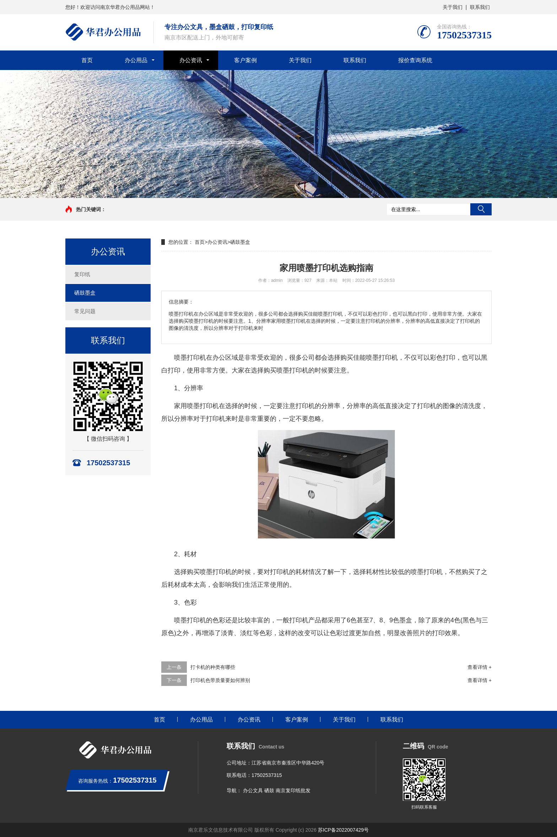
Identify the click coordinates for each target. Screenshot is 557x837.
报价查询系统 (415, 60)
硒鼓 (269, 790)
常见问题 (85, 311)
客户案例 (245, 60)
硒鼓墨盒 (85, 293)
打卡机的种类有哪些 (212, 667)
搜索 (481, 209)
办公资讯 (190, 60)
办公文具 (253, 790)
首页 (87, 60)
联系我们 (480, 7)
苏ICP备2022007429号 (343, 830)
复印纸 (82, 274)
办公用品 (136, 60)
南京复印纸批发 (293, 790)
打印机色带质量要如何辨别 (220, 680)
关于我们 (453, 7)
